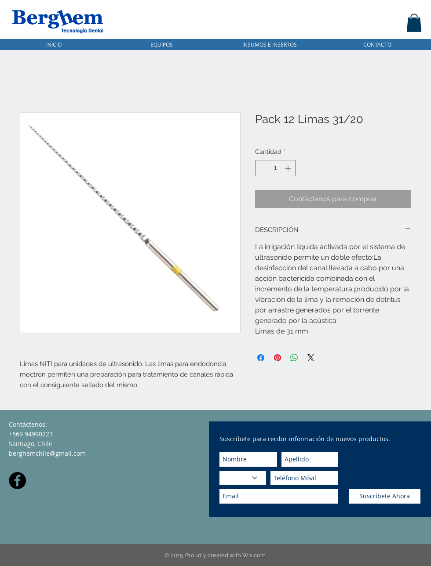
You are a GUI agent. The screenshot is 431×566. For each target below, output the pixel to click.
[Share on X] (311, 357)
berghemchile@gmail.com (47, 453)
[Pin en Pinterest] (277, 357)
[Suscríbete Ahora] (384, 496)
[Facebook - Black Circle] (17, 480)
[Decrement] (261, 168)
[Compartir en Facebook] (261, 357)
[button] (414, 23)
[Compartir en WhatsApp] (294, 357)
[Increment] (288, 168)
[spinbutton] (275, 168)
